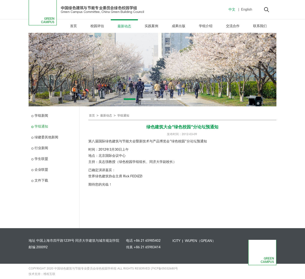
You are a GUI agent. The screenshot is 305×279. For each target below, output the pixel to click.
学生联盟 (41, 159)
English (246, 9)
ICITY (176, 241)
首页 (73, 26)
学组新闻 (41, 116)
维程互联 (49, 274)
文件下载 (41, 180)
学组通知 (41, 126)
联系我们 (260, 26)
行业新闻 (41, 148)
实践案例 (151, 26)
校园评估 (97, 26)
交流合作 (233, 26)
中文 (232, 9)
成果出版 (178, 26)
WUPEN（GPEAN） (200, 241)
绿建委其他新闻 (46, 137)
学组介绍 (205, 26)
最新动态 (124, 26)
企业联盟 (41, 170)
